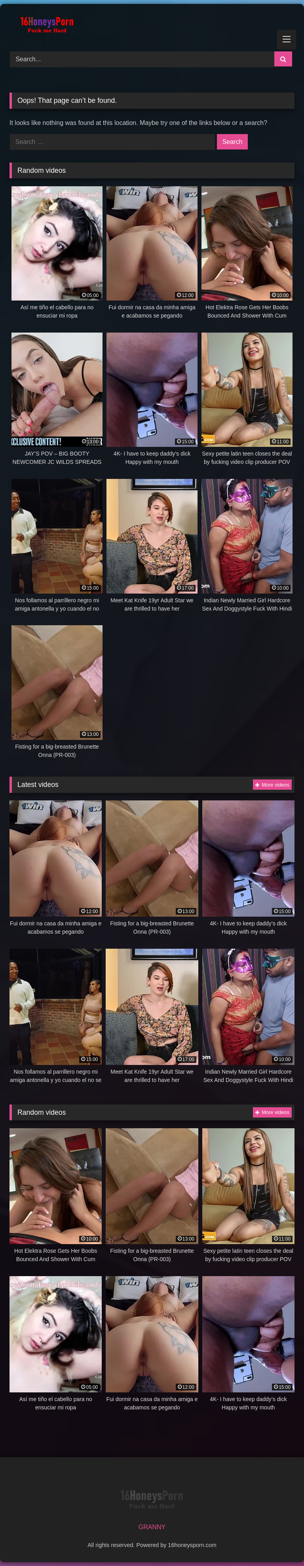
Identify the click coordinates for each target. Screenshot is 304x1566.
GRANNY (152, 1527)
